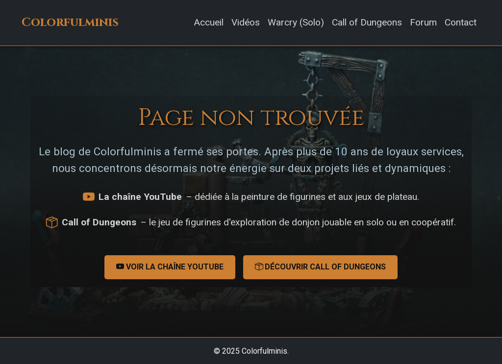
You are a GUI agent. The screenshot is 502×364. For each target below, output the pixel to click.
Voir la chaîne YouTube (170, 266)
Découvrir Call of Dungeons (320, 266)
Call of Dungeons (367, 22)
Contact (461, 22)
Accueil (209, 22)
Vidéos (245, 22)
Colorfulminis (70, 22)
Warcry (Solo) (296, 22)
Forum (423, 22)
